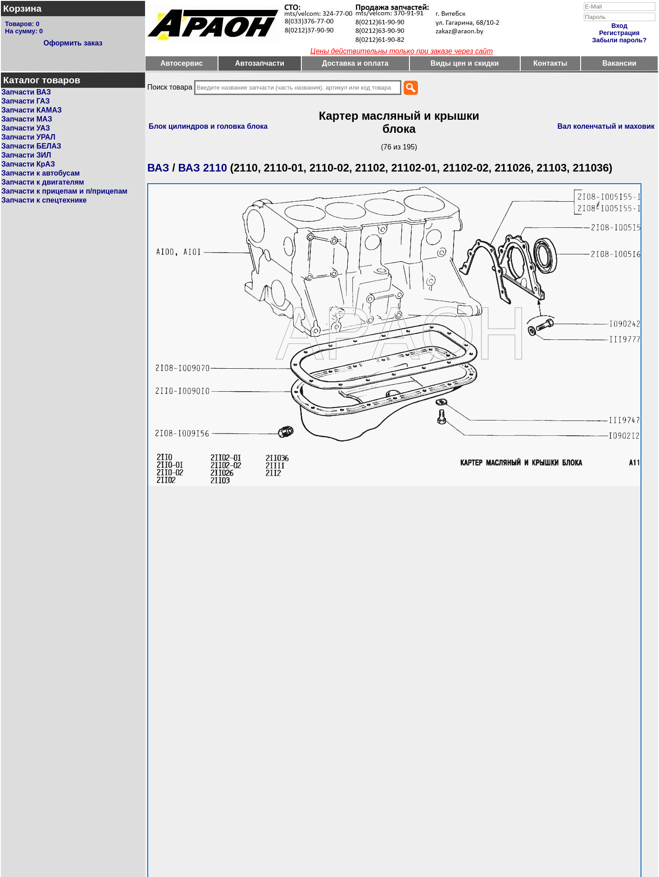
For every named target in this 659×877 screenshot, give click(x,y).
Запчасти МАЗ (26, 119)
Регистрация (619, 32)
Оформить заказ (72, 43)
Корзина (22, 8)
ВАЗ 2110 (202, 168)
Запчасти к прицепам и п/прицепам (64, 191)
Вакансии (619, 63)
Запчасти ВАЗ (26, 92)
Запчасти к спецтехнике (43, 200)
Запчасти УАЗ (25, 128)
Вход (619, 25)
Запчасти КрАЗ (28, 164)
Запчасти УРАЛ (28, 137)
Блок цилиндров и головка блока (208, 126)
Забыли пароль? (619, 40)
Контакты (550, 63)
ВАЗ (158, 168)
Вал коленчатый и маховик (606, 126)
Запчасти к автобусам (40, 173)
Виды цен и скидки (465, 63)
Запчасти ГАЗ (25, 101)
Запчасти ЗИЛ (26, 155)
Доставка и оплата (355, 63)
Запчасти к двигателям (42, 182)
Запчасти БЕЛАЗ (31, 146)
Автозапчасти (259, 63)
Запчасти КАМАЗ (31, 110)
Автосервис (181, 63)
